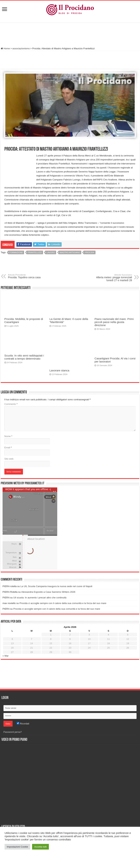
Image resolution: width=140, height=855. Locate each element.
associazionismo (21, 48)
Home (5, 48)
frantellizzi (35, 252)
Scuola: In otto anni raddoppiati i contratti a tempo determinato (24, 357)
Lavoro (51, 252)
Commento (11, 404)
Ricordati (23, 723)
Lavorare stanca (59, 370)
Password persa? (12, 732)
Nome (8, 436)
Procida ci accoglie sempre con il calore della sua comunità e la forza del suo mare (63, 603)
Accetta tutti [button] (40, 846)
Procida (89, 252)
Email (8, 447)
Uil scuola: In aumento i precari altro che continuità (39, 597)
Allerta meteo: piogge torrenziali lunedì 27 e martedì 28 (113, 278)
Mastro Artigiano (70, 252)
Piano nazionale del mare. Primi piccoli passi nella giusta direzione (114, 322)
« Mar (6, 655)
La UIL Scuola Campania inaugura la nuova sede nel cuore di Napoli (56, 586)
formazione (16, 252)
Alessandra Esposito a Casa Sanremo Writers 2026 (48, 592)
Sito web (8, 458)
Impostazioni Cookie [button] (17, 846)
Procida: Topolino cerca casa (26, 276)
